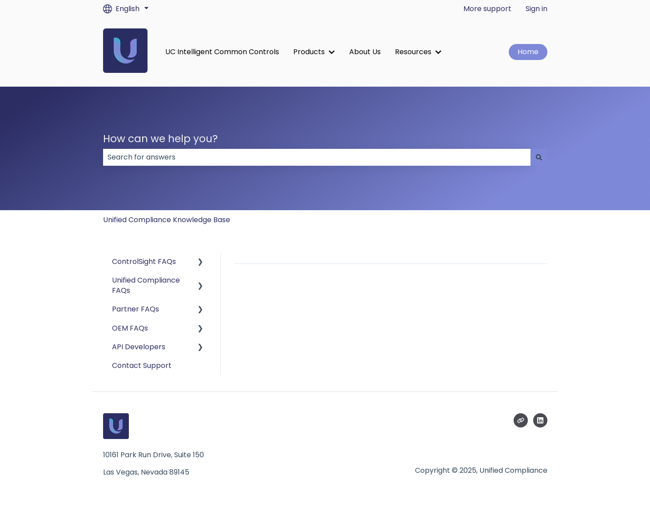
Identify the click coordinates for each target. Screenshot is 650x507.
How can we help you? (160, 139)
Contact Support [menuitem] (141, 365)
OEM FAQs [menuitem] (130, 328)
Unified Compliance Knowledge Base (166, 220)
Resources (413, 52)
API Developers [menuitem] (138, 347)
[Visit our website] (521, 420)
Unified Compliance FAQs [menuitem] (146, 285)
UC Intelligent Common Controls (222, 52)
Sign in (536, 9)
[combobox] (316, 157)
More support (487, 9)
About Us (365, 52)
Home (528, 52)
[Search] (538, 157)
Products (309, 52)
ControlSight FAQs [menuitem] (144, 261)
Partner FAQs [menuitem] (135, 309)
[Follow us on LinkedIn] (540, 420)
